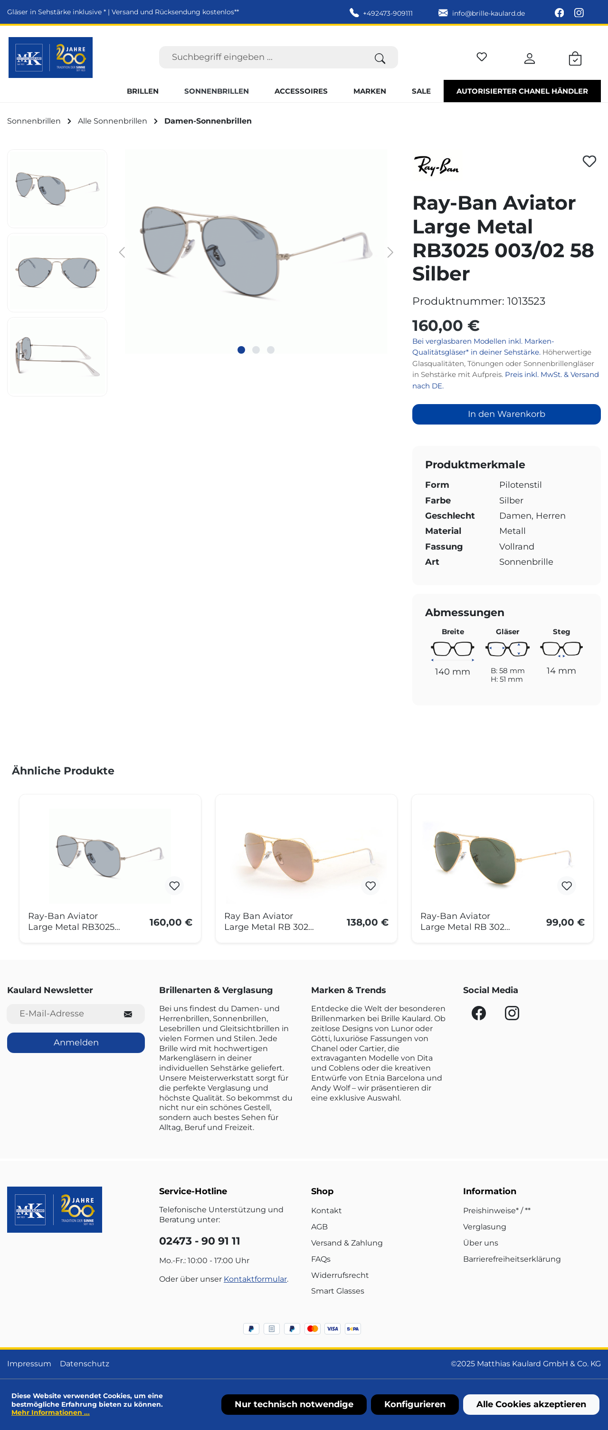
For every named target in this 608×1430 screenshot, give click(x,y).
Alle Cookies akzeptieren (531, 1404)
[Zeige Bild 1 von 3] (241, 350)
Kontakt (326, 1210)
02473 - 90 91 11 (199, 1241)
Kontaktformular (255, 1279)
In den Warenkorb (506, 414)
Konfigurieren (415, 1404)
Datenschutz (84, 1363)
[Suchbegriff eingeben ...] (260, 57)
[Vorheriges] (121, 251)
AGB (319, 1226)
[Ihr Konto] (529, 57)
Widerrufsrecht (340, 1275)
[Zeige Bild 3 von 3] (271, 350)
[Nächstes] (391, 251)
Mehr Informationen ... (50, 1412)
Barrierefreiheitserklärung (512, 1259)
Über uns (480, 1242)
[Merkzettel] (482, 55)
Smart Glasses (337, 1290)
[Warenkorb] (575, 57)
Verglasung (484, 1226)
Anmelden (76, 1042)
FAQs (321, 1259)
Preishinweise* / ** (497, 1210)
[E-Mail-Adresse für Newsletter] (59, 1014)
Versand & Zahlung (347, 1242)
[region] (202, 272)
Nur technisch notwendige (294, 1404)
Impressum (29, 1363)
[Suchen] (380, 57)
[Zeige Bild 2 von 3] (256, 350)
